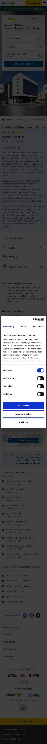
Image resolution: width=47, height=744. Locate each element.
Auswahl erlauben (23, 414)
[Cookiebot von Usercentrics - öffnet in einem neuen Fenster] (33, 319)
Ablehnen (23, 422)
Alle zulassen (23, 405)
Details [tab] (23, 326)
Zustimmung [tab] (8, 326)
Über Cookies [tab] (38, 326)
